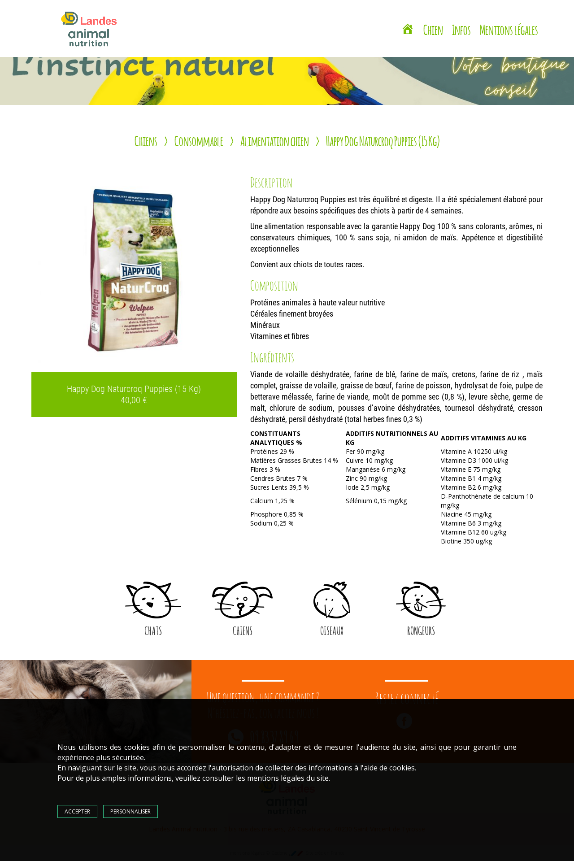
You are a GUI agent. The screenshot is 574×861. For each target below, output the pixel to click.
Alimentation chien (274, 140)
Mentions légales (509, 29)
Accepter (77, 811)
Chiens (146, 140)
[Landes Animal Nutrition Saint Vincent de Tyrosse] (407, 30)
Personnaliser (130, 811)
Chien (433, 29)
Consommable (198, 140)
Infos (461, 29)
